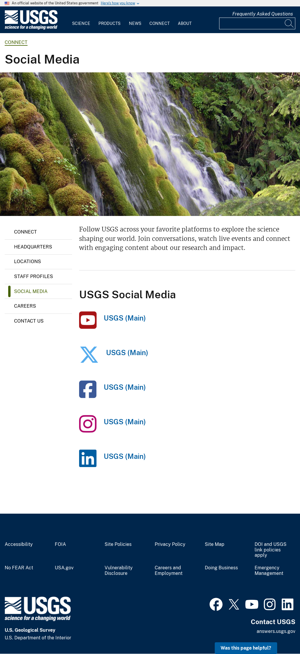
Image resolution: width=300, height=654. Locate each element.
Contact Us (29, 321)
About (185, 23)
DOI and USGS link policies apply (271, 550)
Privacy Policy (170, 544)
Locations (27, 261)
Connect (159, 23)
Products (109, 23)
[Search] (289, 23)
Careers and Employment (169, 570)
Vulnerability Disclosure (119, 570)
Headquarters (33, 247)
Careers (25, 306)
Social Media (30, 291)
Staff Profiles (33, 276)
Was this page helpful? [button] (246, 648)
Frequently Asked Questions (262, 14)
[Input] (257, 23)
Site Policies (118, 544)
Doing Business (221, 567)
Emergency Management (269, 570)
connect (16, 42)
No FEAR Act (19, 567)
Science (81, 23)
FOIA (60, 544)
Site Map (214, 544)
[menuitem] (81, 20)
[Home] (31, 28)
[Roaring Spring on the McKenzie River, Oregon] (150, 144)
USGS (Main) (125, 318)
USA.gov (64, 567)
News (135, 23)
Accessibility (19, 544)
